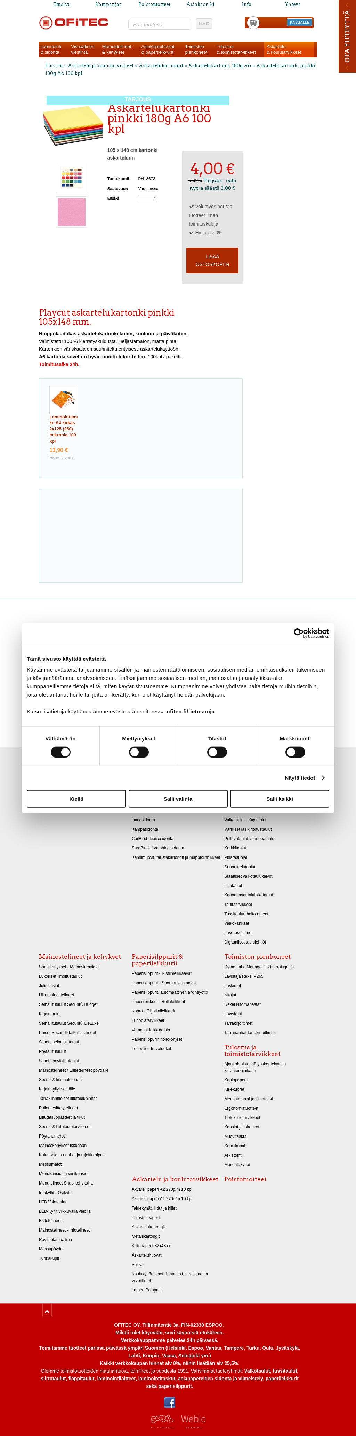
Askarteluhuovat (147, 1255)
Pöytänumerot (52, 1136)
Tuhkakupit (49, 1258)
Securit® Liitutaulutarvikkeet (65, 1126)
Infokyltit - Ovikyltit (55, 1192)
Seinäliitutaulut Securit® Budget (68, 1004)
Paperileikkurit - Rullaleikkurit (158, 1001)
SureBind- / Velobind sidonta (158, 848)
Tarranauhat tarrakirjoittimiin (250, 1032)
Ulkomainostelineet (56, 995)
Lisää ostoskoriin (212, 260)
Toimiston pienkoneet (257, 956)
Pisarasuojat (235, 857)
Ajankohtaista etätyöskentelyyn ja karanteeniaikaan (255, 1067)
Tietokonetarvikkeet (242, 1117)
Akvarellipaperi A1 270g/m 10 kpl (162, 1198)
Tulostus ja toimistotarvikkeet (252, 1050)
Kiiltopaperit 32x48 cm (152, 1245)
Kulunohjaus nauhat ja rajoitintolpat (71, 1154)
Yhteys (293, 4)
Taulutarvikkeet (238, 904)
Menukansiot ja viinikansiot (63, 1173)
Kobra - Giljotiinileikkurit (153, 1011)
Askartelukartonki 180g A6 (219, 65)
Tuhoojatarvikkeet (148, 1020)
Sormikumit (234, 1145)
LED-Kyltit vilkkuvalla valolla (64, 1211)
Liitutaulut (233, 885)
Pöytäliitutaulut (52, 1051)
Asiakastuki (200, 4)
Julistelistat (49, 985)
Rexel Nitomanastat (242, 1004)
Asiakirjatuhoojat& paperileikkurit (157, 49)
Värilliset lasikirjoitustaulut (248, 829)
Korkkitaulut (235, 848)
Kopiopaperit (236, 1080)
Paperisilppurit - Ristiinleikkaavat (162, 973)
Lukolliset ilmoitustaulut (60, 976)
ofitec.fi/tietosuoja (191, 711)
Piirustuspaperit (146, 1217)
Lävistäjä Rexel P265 (243, 976)
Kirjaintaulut (50, 1013)
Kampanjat (108, 4)
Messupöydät (51, 1249)
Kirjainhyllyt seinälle (57, 1089)
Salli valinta (178, 799)
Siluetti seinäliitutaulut (59, 1042)
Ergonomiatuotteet (241, 1108)
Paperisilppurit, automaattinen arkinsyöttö (170, 992)
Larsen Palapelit (147, 1290)
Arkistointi (233, 1155)
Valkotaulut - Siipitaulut (245, 819)
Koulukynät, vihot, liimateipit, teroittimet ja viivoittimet (170, 1277)
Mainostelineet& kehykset (116, 49)
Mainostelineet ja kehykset (80, 956)
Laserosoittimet (238, 932)
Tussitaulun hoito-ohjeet (246, 913)
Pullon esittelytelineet (58, 1107)
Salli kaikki (279, 799)
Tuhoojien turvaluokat (151, 1048)
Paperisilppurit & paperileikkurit (157, 960)
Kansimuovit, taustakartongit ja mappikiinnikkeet (176, 857)
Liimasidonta (143, 819)
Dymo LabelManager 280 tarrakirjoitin (259, 966)
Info (246, 4)
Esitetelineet (50, 1220)
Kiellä (76, 799)
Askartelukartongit (161, 65)
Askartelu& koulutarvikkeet (284, 49)
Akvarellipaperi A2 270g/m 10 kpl (162, 1189)
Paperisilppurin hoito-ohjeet (157, 1039)
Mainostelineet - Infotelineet (64, 1230)
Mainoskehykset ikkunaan (63, 1145)
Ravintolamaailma (55, 1239)
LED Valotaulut (52, 1202)
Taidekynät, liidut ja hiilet (154, 1208)
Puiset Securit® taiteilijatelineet (67, 1032)
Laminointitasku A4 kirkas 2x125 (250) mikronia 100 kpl (63, 429)
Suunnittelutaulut (239, 866)
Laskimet (232, 985)
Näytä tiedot (300, 778)
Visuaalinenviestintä (82, 49)
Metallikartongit (146, 1236)
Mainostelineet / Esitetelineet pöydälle (73, 1070)
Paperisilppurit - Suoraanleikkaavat (164, 982)
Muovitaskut (235, 1136)
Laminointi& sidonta (50, 49)
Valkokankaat (236, 923)
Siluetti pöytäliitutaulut (59, 1060)
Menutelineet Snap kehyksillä (66, 1183)
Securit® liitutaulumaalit (60, 1079)
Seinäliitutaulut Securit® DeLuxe (69, 1023)
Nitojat (230, 995)
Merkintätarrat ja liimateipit (248, 1098)
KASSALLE (299, 22)
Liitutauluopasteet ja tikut (62, 1117)
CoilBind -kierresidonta (152, 838)
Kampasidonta (145, 829)
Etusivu (62, 4)
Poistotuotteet (154, 4)
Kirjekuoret (234, 1089)
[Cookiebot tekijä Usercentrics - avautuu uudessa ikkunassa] (298, 633)
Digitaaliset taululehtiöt (245, 942)
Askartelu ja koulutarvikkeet (101, 65)
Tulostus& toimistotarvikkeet (236, 49)
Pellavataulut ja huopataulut (249, 838)
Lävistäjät (233, 1013)
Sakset (138, 1264)
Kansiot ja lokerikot (241, 1127)
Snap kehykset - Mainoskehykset (69, 966)
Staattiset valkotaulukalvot (248, 876)
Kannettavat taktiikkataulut (248, 895)
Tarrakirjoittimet (238, 1023)
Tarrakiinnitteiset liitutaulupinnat (68, 1098)
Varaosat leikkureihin (151, 1029)
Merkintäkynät (237, 1164)
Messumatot (50, 1164)
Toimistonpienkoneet (196, 49)
